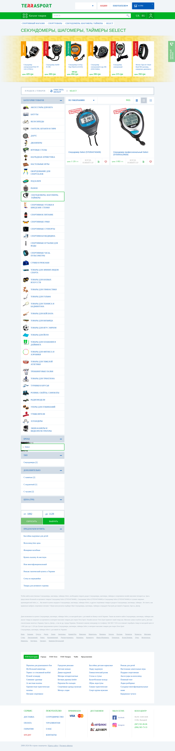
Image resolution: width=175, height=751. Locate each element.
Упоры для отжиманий (39, 407)
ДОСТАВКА (29, 717)
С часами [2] (29, 492)
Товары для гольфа (37, 297)
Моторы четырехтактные (68, 676)
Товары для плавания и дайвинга (39, 342)
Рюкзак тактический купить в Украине (39, 571)
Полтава (119, 634)
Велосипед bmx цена (32, 543)
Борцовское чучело (128, 694)
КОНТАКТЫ (51, 735)
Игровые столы (35, 150)
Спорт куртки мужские (98, 690)
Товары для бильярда (38, 321)
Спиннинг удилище (34, 680)
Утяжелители (34, 414)
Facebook (118, 717)
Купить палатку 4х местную (35, 557)
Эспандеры (33, 421)
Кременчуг (90, 637)
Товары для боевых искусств (37, 280)
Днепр (46, 634)
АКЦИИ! (103, 6)
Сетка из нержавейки (32, 579)
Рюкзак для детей (128, 665)
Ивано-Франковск (102, 637)
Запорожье (61, 634)
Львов (53, 634)
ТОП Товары (65, 657)
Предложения (86, 657)
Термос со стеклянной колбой (38, 673)
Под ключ (32, 181)
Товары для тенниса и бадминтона (38, 304)
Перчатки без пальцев (66, 683)
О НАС (49, 729)
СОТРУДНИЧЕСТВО (55, 717)
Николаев (82, 634)
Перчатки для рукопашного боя (39, 665)
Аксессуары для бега (38, 107)
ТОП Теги (53, 657)
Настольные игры (36, 164)
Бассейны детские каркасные (101, 665)
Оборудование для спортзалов (36, 171)
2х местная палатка (34, 683)
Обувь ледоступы (96, 683)
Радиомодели (34, 400)
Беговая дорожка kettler (67, 680)
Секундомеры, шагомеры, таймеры (41, 195)
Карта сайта (53, 746)
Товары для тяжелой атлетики (38, 362)
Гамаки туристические (98, 687)
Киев (22, 634)
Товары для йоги (36, 335)
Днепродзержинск (67, 637)
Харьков (30, 634)
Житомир (147, 634)
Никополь (24, 641)
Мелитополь (146, 637)
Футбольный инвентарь (36, 669)
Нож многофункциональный (35, 564)
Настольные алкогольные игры (133, 669)
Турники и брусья (36, 386)
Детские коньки (64, 669)
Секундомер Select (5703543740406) (84, 152)
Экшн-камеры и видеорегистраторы (37, 428)
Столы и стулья (95, 676)
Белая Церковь (127, 637)
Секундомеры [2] (31, 462)
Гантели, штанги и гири (39, 129)
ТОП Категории (31, 657)
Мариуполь (93, 634)
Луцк (137, 637)
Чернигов (128, 634)
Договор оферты (66, 746)
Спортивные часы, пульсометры (36, 253)
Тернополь (115, 637)
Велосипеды (33, 122)
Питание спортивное (34, 694)
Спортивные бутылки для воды (40, 243)
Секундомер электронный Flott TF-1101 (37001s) (31, 67)
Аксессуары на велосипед (131, 676)
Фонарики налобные (32, 550)
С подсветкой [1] (30, 485)
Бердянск (34, 641)
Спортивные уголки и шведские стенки (38, 205)
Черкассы (138, 634)
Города (43, 657)
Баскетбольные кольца (98, 680)
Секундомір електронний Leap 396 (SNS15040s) (98, 67)
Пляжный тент (126, 680)
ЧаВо (76, 657)
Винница (102, 634)
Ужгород (43, 641)
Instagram (119, 725)
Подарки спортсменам (130, 673)
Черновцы (79, 637)
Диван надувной (64, 673)
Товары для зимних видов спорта (41, 270)
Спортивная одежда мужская (69, 687)
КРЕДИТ (27, 735)
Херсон (111, 634)
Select (26, 447)
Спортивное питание (38, 215)
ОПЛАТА (28, 723)
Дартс (30, 136)
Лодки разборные (128, 683)
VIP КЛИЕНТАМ (53, 723)
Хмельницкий (32, 637)
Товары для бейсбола (38, 314)
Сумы (23, 637)
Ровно (42, 637)
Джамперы (32, 143)
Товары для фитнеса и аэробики (38, 352)
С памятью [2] (29, 477)
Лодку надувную (96, 669)
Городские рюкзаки (65, 665)
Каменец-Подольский (56, 641)
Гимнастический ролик (98, 673)
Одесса (38, 634)
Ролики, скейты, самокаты (41, 393)
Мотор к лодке (63, 690)
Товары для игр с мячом (39, 328)
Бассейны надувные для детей (36, 536)
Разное (30, 188)
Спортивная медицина (39, 236)
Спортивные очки (36, 222)
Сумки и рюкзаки (36, 263)
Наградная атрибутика (39, 157)
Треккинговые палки (38, 371)
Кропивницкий (52, 637)
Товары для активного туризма (36, 586)
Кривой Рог (72, 634)
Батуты (30, 114)
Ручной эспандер (33, 676)
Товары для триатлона (39, 379)
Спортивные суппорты (39, 229)
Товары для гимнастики (40, 289)
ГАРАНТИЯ (29, 729)
